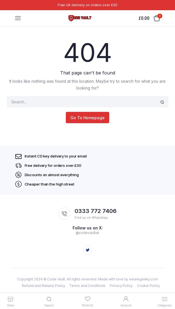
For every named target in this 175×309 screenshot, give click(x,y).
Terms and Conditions (87, 286)
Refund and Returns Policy (43, 286)
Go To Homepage (87, 117)
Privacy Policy (121, 286)
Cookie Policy (148, 286)
